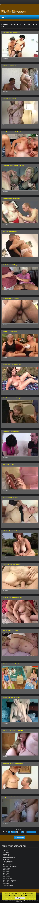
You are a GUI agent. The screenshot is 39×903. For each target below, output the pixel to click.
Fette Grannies (7, 863)
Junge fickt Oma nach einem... (11, 331)
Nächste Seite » (19, 837)
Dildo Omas (6, 859)
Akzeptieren (19, 898)
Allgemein (5, 850)
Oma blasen (6, 871)
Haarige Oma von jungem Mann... (12, 198)
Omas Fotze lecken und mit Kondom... (13, 165)
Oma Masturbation (8, 878)
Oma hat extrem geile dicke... (11, 630)
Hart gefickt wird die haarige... (11, 298)
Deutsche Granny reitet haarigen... (12, 564)
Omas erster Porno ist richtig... (11, 431)
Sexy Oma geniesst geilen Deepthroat (13, 132)
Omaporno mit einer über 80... (11, 797)
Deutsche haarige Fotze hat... (11, 497)
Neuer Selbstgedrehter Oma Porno (12, 597)
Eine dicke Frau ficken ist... (10, 98)
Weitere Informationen (27, 895)
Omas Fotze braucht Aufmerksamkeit (13, 763)
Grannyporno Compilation (10, 866)
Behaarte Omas (7, 856)
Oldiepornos (6, 870)
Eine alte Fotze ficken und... (10, 65)
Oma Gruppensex (8, 875)
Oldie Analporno (7, 868)
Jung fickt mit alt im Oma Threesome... (13, 730)
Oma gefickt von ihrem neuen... (11, 32)
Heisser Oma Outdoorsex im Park (12, 364)
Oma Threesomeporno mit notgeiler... (13, 398)
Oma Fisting (6, 873)
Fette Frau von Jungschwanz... (11, 231)
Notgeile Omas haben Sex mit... (11, 664)
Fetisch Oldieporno (8, 861)
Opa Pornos (6, 883)
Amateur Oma (6, 854)
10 (22, 832)
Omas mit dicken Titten (9, 882)
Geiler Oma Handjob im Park (10, 531)
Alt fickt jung (6, 852)
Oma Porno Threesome (9, 880)
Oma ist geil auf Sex (8, 464)
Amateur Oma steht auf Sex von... (12, 697)
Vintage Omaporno (8, 885)
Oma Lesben (6, 876)
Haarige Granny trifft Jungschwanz (12, 265)
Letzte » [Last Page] (32, 832)
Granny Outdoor (7, 864)
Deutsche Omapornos (9, 857)
